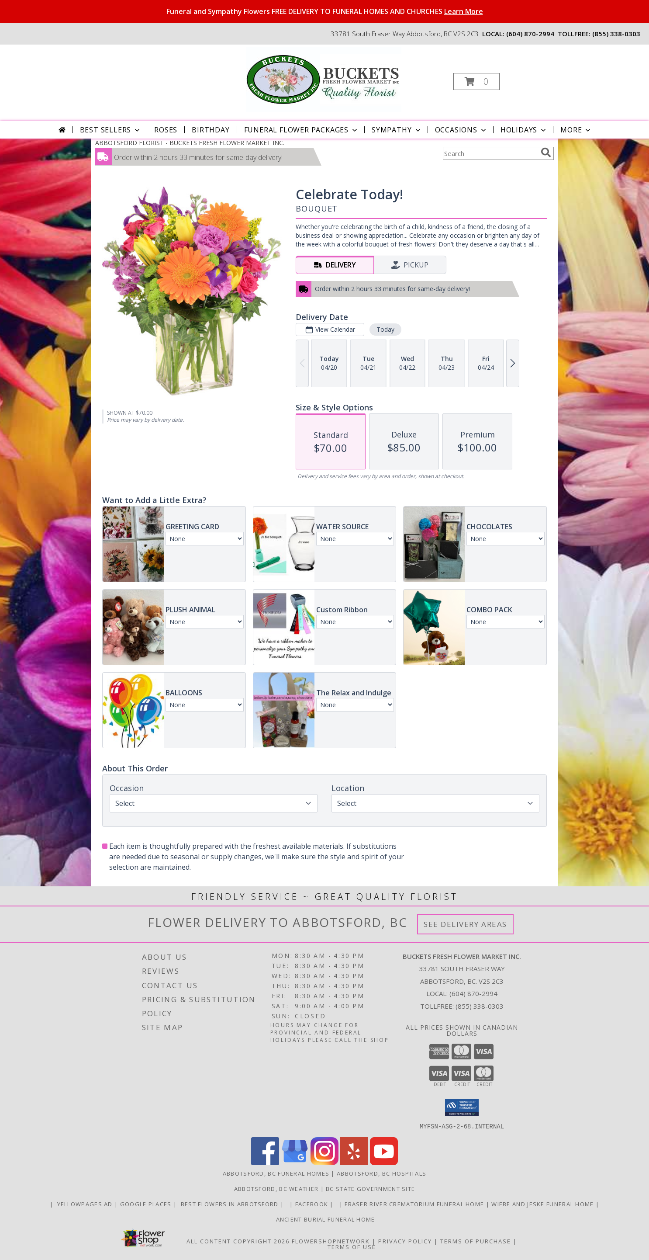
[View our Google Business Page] (295, 1162)
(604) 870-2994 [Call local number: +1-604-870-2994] (530, 33)
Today (385, 329)
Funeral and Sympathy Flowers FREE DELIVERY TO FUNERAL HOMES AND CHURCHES (324, 11)
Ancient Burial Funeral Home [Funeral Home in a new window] (324, 1219)
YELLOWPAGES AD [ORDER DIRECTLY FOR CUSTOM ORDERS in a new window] (84, 1204)
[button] (476, 81)
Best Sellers (111, 130)
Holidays (524, 130)
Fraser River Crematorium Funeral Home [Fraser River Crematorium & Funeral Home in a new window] (415, 1204)
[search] (546, 152)
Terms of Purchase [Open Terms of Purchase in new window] (475, 1241)
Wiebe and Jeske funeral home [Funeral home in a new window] (543, 1204)
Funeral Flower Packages (301, 130)
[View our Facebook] (265, 1162)
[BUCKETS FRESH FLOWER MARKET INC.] (324, 79)
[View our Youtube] (384, 1162)
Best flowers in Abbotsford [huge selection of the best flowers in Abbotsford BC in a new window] (229, 1204)
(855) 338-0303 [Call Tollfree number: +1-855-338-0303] (480, 1006)
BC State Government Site (370, 1188)
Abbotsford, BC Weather (276, 1188)
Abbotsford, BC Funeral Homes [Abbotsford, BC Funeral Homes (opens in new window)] (276, 1173)
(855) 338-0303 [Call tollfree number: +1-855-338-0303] (616, 33)
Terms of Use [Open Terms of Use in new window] (352, 1246)
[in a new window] (288, 1204)
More (576, 130)
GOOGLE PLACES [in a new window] (146, 1204)
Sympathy (397, 130)
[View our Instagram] (324, 1162)
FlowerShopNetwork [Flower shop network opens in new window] (331, 1241)
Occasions (461, 130)
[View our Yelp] (354, 1162)
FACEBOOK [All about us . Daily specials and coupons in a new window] (312, 1204)
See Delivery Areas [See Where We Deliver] (465, 924)
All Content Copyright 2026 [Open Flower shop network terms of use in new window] (238, 1241)
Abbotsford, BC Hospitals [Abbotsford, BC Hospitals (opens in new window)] (381, 1173)
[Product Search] (490, 153)
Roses (165, 130)
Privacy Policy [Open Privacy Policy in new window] (405, 1241)
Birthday (210, 130)
